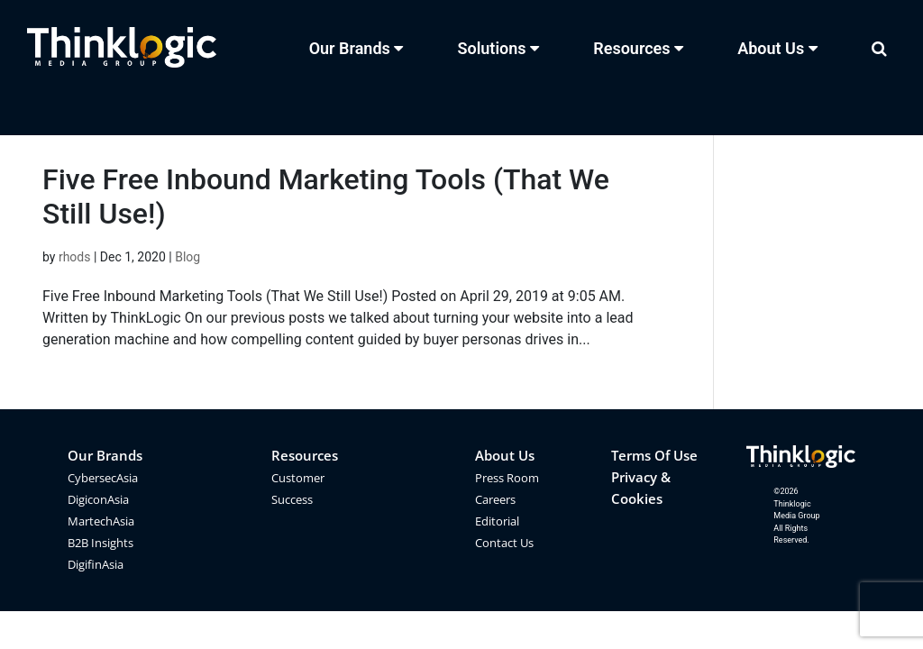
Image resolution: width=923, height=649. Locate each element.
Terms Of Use (654, 455)
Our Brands (105, 455)
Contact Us (504, 543)
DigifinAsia (95, 564)
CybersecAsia (103, 478)
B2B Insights (100, 543)
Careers (495, 499)
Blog (187, 257)
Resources (304, 455)
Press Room (507, 478)
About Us (505, 455)
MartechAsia (101, 521)
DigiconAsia (98, 499)
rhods (75, 257)
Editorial (497, 521)
